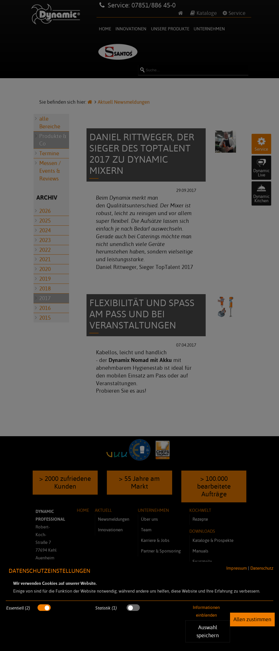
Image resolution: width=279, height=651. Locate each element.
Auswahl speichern (208, 631)
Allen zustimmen (252, 619)
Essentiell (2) (18, 608)
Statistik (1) (106, 608)
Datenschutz (261, 568)
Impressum (236, 568)
